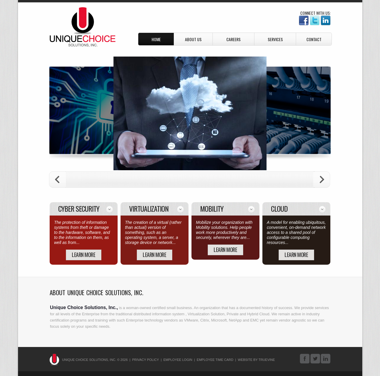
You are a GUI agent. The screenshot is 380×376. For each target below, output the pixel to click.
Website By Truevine (256, 359)
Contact (313, 39)
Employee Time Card (215, 359)
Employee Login (177, 359)
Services (275, 39)
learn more (83, 254)
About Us (193, 39)
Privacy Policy (145, 359)
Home (156, 39)
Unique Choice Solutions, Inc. (83, 27)
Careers (233, 39)
